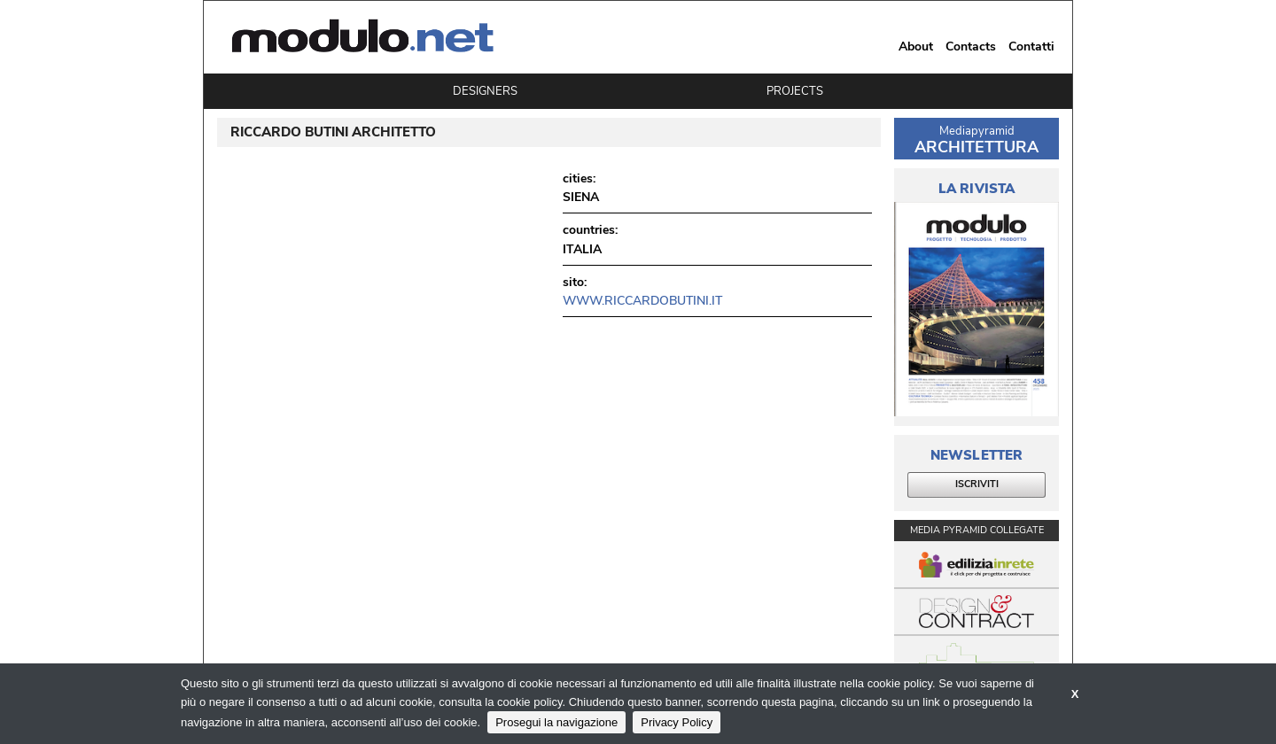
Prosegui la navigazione (556, 722)
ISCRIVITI (977, 484)
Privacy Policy (676, 722)
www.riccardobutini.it (642, 300)
